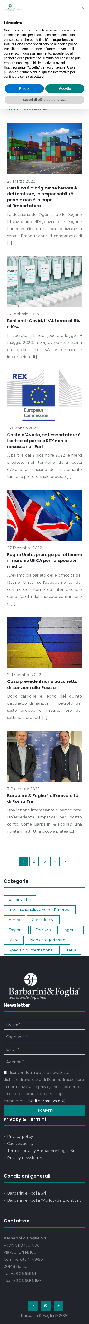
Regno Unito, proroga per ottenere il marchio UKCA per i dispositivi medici (44, 560)
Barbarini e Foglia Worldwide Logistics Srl (45, 1200)
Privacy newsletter (25, 1158)
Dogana (16, 930)
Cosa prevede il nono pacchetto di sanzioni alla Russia (42, 684)
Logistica (70, 930)
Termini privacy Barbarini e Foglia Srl (41, 1150)
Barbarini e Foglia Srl (26, 1193)
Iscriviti (45, 1110)
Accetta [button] (65, 88)
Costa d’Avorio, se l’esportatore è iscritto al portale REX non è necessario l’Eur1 (43, 441)
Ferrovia (43, 930)
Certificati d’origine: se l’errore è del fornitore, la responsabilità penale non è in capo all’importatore (42, 197)
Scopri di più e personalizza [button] (44, 100)
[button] (83, 7)
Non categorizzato (47, 940)
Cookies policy (20, 1143)
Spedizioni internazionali (32, 950)
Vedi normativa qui (46, 1101)
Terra (71, 950)
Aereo (14, 919)
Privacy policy (20, 1136)
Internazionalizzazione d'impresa (40, 909)
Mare (14, 940)
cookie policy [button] (67, 44)
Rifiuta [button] (24, 88)
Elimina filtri (20, 899)
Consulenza (43, 919)
